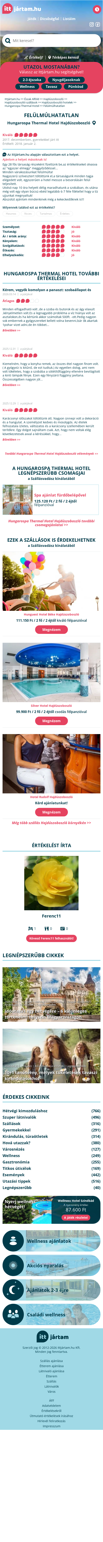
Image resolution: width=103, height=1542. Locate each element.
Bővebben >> (11, 330)
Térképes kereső (65, 57)
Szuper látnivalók (78, 1002)
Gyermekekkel (17, 1130)
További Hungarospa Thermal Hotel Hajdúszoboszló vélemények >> (51, 454)
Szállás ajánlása (51, 1361)
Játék (32, 18)
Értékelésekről (51, 1411)
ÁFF (51, 1400)
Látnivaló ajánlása (51, 1371)
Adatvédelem (51, 1406)
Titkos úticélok (17, 1168)
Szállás (51, 1381)
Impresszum (51, 1426)
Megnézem (51, 629)
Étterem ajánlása (52, 1366)
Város (52, 1392)
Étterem (51, 1376)
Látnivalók (51, 1386)
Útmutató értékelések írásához (51, 1416)
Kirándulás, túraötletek (19, 1004)
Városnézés (13, 1149)
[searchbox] (51, 40)
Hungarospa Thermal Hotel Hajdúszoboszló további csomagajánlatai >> (51, 522)
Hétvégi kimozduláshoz (49, 1002)
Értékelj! (36, 57)
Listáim (69, 18)
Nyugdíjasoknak (66, 79)
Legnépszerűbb (46, 1004)
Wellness (27, 86)
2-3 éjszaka (32, 79)
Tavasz (51, 86)
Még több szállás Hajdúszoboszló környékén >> (51, 822)
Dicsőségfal (49, 18)
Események (13, 1175)
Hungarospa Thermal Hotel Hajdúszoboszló (48, 122)
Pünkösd (75, 86)
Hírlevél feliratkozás (51, 1421)
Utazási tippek (16, 1181)
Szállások (11, 1123)
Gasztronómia (16, 1162)
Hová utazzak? (16, 1143)
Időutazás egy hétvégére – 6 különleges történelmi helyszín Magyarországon (46, 1014)
